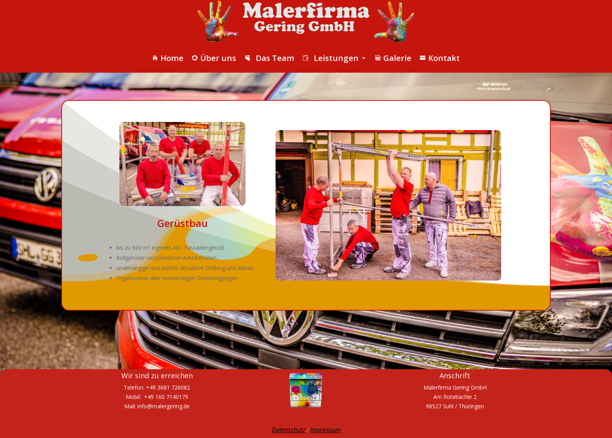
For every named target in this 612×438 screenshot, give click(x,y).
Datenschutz (288, 429)
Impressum (325, 429)
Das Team (269, 57)
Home (167, 57)
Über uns (214, 57)
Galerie (393, 57)
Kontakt (440, 57)
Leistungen (331, 57)
